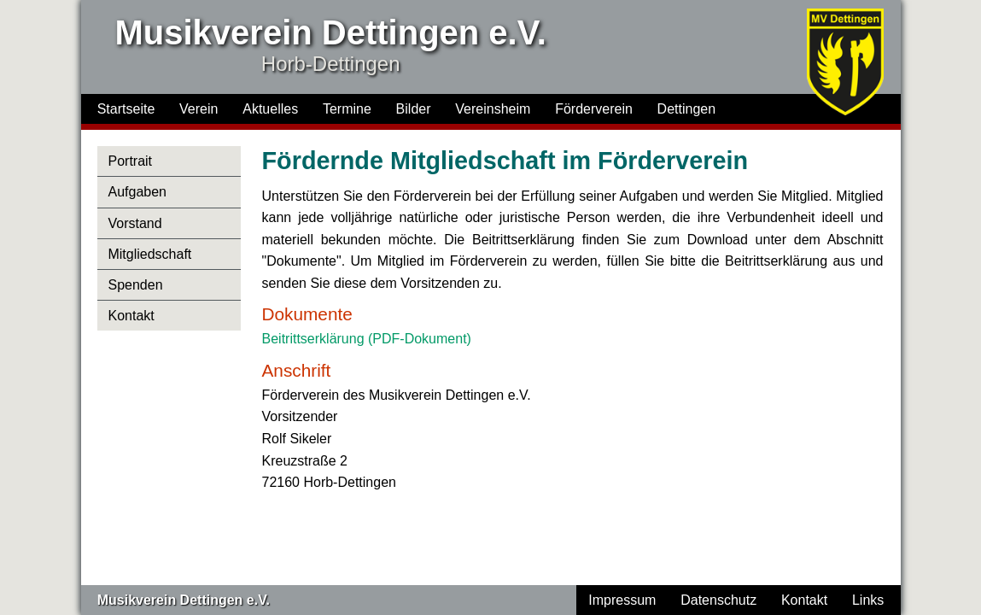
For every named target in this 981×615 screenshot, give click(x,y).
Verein (198, 109)
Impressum (622, 600)
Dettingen (686, 109)
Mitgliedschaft (149, 254)
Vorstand (134, 223)
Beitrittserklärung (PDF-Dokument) (366, 338)
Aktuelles (270, 109)
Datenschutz (718, 600)
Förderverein (594, 109)
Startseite (126, 109)
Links (868, 600)
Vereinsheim (492, 109)
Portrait (130, 161)
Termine (347, 109)
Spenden (135, 285)
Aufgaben (137, 191)
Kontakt (131, 315)
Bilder (413, 109)
